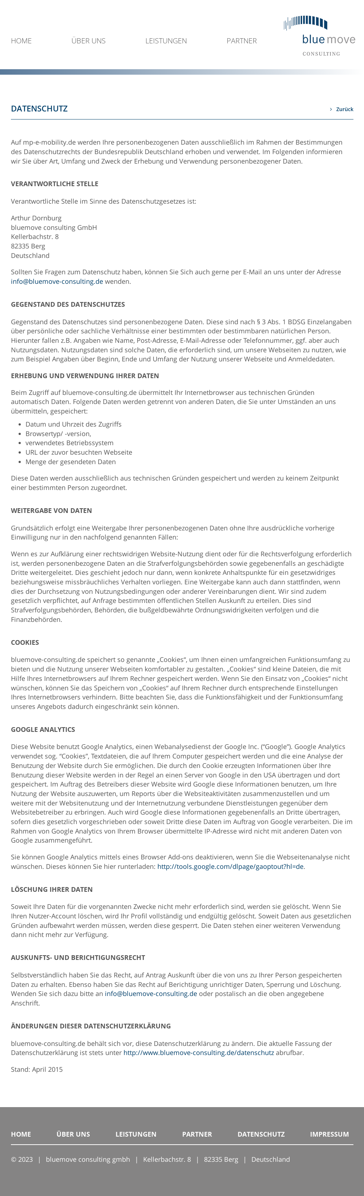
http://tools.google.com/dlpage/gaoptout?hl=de (230, 866)
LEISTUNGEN (166, 41)
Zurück (341, 109)
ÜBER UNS (88, 41)
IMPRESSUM (329, 1134)
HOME (21, 41)
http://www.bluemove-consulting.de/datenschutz (199, 1052)
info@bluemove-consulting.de (57, 281)
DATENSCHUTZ (261, 1134)
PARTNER (242, 41)
